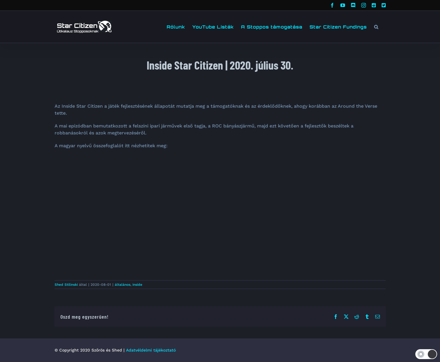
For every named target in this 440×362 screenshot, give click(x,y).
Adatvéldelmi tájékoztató (151, 350)
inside (137, 285)
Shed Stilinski (66, 285)
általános (122, 285)
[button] (376, 27)
